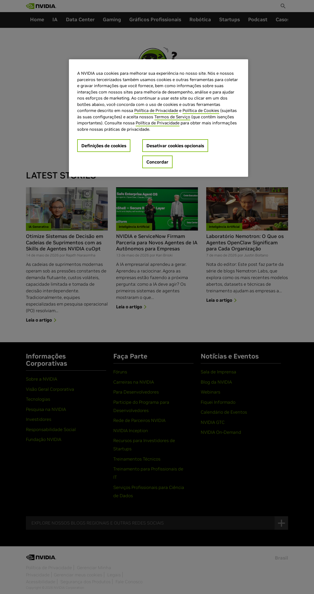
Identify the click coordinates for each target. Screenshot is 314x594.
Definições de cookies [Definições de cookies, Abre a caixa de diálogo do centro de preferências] (103, 145)
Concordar (157, 162)
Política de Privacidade (156, 110)
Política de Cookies (201, 110)
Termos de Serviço (172, 116)
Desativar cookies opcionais (175, 145)
